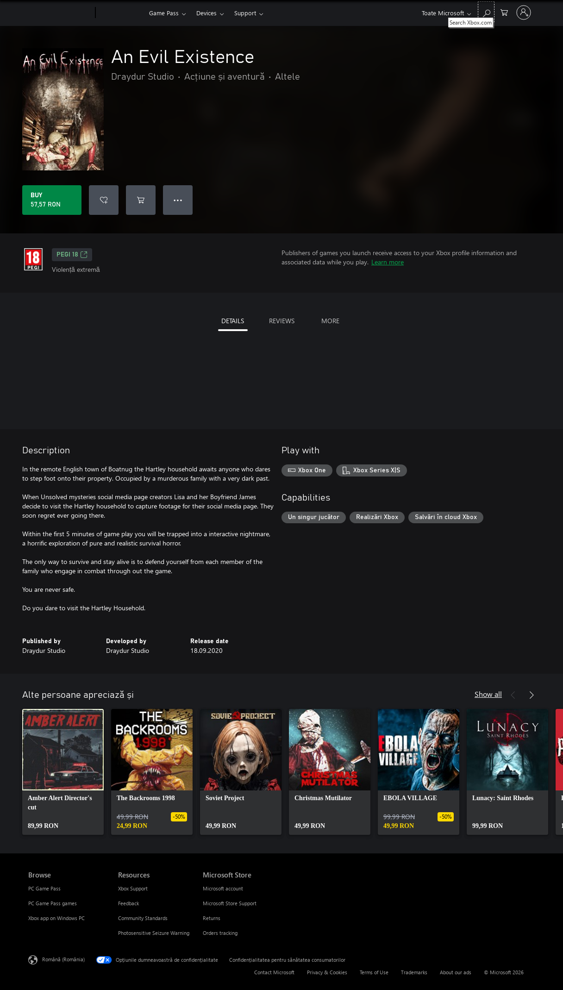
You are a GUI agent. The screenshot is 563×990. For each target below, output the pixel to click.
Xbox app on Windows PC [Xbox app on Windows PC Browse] (56, 918)
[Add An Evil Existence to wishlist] (104, 200)
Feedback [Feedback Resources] (128, 903)
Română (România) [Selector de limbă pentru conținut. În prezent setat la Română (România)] (63, 959)
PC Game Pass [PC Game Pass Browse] (44, 888)
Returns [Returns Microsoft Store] (211, 918)
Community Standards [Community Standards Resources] (143, 918)
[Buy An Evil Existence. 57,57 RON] (51, 200)
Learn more (387, 261)
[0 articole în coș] (504, 12)
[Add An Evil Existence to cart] (141, 200)
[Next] (531, 695)
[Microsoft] (60, 12)
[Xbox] (121, 12)
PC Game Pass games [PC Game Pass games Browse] (52, 903)
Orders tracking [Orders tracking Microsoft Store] (220, 933)
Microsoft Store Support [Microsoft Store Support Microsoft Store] (229, 903)
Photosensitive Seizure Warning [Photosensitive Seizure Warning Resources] (153, 933)
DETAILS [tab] (232, 320)
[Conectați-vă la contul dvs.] (524, 12)
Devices (206, 13)
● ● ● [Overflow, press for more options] (178, 199)
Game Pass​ (164, 13)
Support (245, 13)
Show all (488, 694)
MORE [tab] (330, 320)
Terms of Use (374, 972)
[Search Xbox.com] (486, 11)
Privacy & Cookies (327, 972)
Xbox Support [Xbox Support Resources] (133, 888)
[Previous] (513, 695)
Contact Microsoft (274, 972)
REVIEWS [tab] (281, 320)
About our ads (455, 972)
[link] (63, 772)
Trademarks (414, 972)
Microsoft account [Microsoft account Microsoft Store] (223, 888)
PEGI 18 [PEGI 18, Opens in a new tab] (72, 254)
